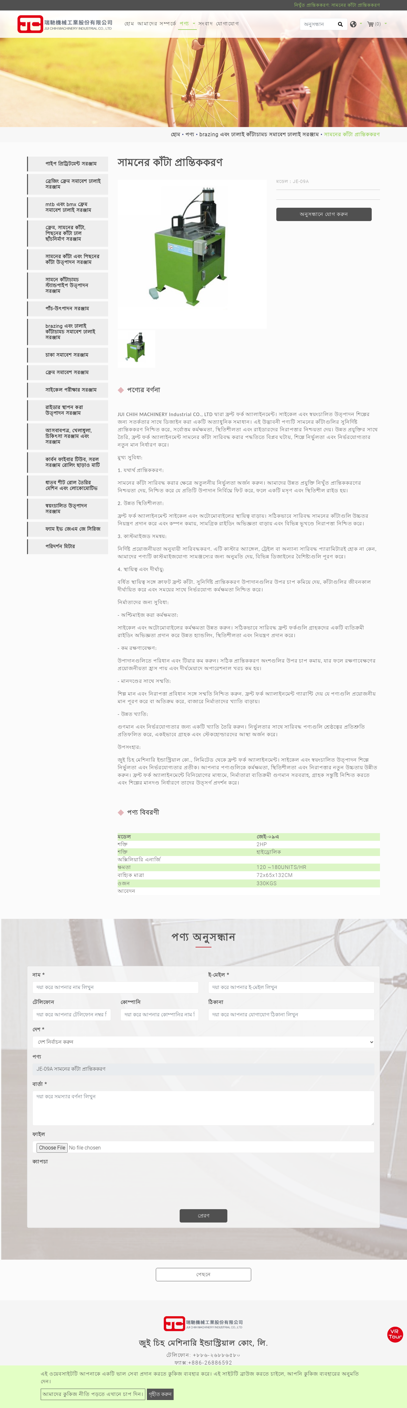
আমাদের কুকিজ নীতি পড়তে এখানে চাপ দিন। (93, 1394)
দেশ (38, 1030)
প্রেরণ (204, 1216)
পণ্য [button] (185, 24)
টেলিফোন (43, 1002)
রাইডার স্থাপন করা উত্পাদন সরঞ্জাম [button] (64, 410)
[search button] (339, 26)
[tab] (67, 164)
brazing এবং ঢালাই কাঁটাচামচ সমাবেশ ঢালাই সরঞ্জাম (259, 134)
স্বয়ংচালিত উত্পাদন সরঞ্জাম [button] (66, 509)
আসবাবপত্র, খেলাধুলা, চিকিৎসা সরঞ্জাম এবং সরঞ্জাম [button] (68, 436)
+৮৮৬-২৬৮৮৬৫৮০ (217, 1355)
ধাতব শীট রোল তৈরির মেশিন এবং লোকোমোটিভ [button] (71, 485)
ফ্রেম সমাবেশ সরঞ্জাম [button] (67, 372)
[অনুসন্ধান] (324, 24)
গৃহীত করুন (160, 1394)
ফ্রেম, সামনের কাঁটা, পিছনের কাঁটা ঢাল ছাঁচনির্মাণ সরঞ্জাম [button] (65, 233)
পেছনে (203, 1274)
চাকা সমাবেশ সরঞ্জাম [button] (66, 355)
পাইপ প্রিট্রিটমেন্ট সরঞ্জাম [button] (71, 164)
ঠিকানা (216, 1002)
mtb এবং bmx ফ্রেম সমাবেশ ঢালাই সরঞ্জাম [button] (68, 207)
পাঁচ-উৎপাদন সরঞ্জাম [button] (67, 309)
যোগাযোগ (227, 24)
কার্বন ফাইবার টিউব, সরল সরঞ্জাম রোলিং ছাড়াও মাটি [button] (72, 462)
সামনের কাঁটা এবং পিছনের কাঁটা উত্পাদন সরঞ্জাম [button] (72, 259)
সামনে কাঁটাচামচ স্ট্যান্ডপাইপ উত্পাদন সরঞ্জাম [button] (66, 285)
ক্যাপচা (40, 1162)
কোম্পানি (131, 1002)
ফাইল (38, 1134)
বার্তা (39, 1084)
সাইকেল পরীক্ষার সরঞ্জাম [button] (71, 390)
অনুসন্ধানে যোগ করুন (324, 214)
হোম (130, 23)
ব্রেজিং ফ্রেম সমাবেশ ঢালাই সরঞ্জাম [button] (73, 184)
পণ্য (189, 134)
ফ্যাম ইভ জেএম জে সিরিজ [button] (72, 529)
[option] (192, 254)
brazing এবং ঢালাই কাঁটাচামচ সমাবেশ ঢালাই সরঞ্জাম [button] (70, 331)
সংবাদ (205, 24)
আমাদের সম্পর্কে (156, 24)
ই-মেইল (218, 975)
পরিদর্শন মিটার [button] (60, 546)
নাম (38, 975)
